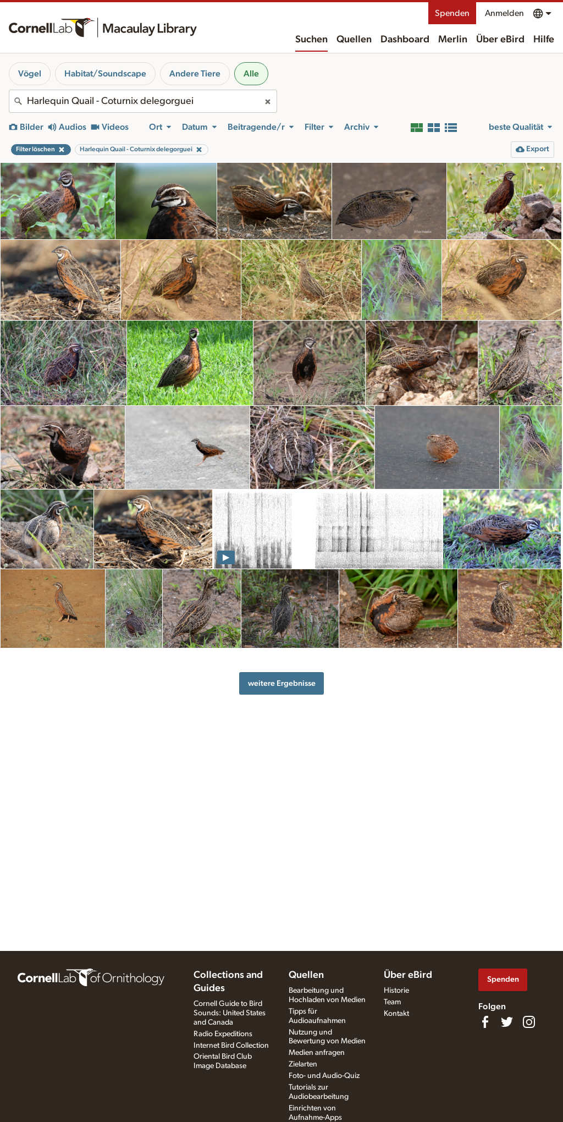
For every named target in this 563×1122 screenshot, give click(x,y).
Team (392, 1002)
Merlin (452, 40)
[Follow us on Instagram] (529, 1021)
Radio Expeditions (223, 1034)
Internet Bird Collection (231, 1045)
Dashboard (404, 40)
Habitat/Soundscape (105, 73)
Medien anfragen (317, 1053)
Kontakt (396, 1014)
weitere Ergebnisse (282, 683)
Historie (396, 990)
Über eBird (500, 40)
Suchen (311, 40)
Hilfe (543, 40)
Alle (251, 73)
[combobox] (143, 101)
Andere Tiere (194, 73)
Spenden (452, 13)
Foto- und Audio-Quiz (324, 1076)
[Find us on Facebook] (485, 1021)
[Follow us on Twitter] (507, 1021)
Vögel (29, 73)
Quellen (354, 40)
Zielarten (303, 1064)
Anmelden (504, 13)
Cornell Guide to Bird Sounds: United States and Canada (230, 1013)
